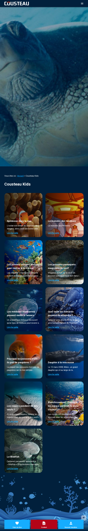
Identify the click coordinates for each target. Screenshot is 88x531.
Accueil (20, 176)
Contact (44, 527)
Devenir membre (71, 527)
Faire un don (17, 527)
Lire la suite (12, 233)
